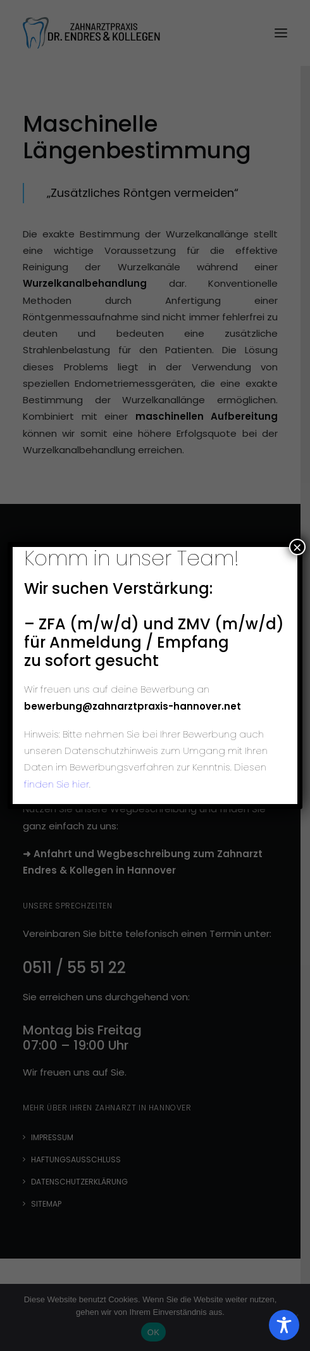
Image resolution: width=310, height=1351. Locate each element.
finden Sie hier (56, 784)
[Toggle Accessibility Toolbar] (284, 1325)
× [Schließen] (297, 547)
